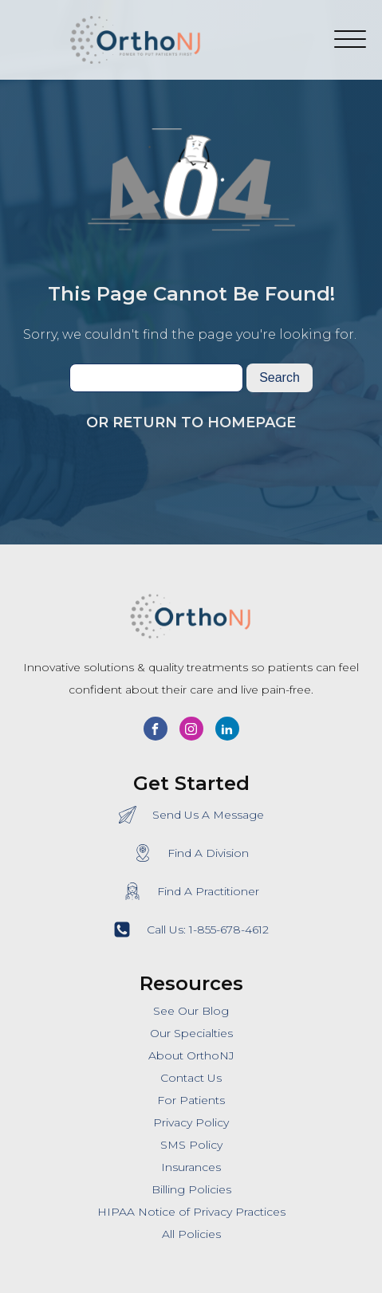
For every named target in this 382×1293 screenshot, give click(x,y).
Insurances (191, 1167)
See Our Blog (191, 1011)
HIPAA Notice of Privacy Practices (191, 1212)
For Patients (191, 1100)
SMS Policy (191, 1145)
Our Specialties (191, 1033)
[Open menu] (350, 39)
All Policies (191, 1234)
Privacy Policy (191, 1122)
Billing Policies (191, 1189)
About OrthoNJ (191, 1055)
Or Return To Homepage (191, 422)
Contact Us (191, 1078)
